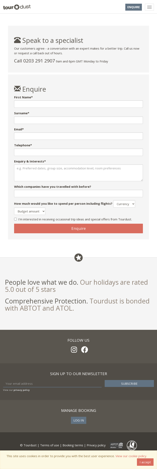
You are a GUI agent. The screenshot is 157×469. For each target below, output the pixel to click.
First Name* (23, 97)
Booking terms (73, 445)
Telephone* (23, 145)
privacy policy (21, 389)
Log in (78, 420)
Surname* (21, 113)
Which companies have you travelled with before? (52, 186)
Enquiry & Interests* (30, 161)
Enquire (133, 7)
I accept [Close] (145, 462)
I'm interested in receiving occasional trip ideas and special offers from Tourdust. (73, 219)
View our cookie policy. (131, 456)
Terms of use (49, 445)
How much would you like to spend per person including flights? (63, 203)
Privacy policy (96, 445)
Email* (19, 129)
